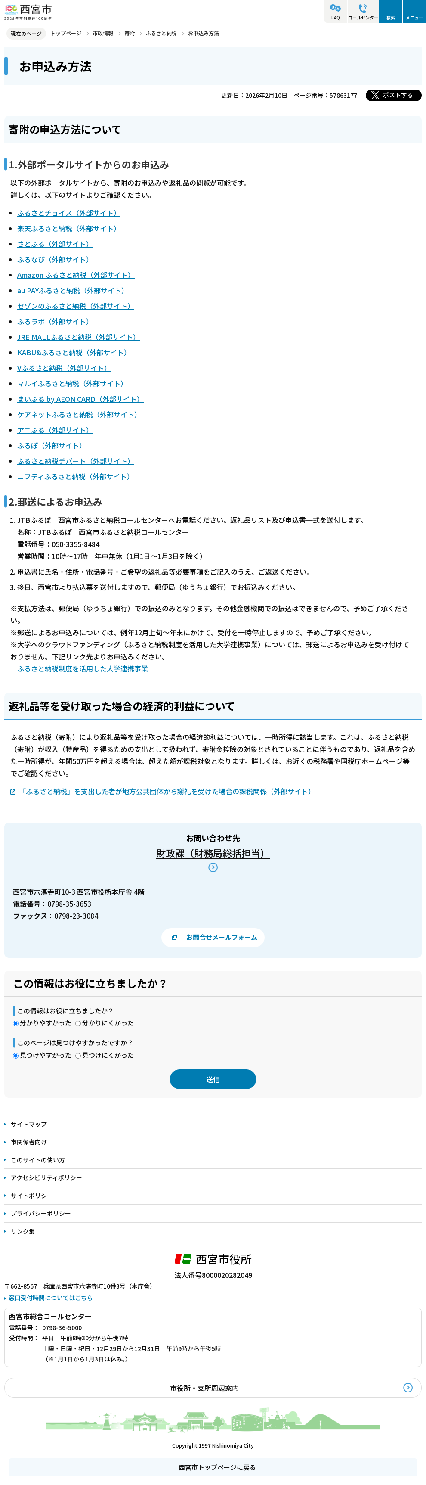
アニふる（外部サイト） (55, 430)
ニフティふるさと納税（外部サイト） (75, 476)
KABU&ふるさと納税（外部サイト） (74, 352)
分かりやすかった (45, 1022)
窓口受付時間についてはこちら (51, 1297)
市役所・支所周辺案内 (204, 1387)
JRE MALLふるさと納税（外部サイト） (78, 337)
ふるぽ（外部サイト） (51, 445)
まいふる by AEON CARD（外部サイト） (80, 399)
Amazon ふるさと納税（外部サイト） (76, 275)
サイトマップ (29, 1124)
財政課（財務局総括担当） (213, 853)
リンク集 (23, 1231)
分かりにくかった (108, 1022)
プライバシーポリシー (41, 1213)
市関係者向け (29, 1141)
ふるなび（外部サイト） (55, 259)
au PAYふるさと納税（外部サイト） (72, 290)
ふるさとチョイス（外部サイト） (68, 213)
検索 (390, 17)
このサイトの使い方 (38, 1160)
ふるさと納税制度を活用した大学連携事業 (82, 668)
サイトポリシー (32, 1195)
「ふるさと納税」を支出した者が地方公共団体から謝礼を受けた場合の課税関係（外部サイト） (167, 790)
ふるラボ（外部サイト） (55, 321)
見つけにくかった (108, 1054)
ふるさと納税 (161, 33)
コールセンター (363, 17)
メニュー (414, 17)
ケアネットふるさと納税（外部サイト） (79, 414)
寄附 (129, 33)
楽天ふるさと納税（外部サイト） (68, 228)
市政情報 (103, 33)
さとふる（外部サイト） (55, 244)
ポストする (398, 94)
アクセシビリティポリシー (46, 1177)
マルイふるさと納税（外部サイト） (72, 383)
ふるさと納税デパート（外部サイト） (75, 461)
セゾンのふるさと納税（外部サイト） (75, 306)
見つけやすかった (45, 1054)
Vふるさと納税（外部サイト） (64, 368)
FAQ (335, 17)
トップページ (65, 33)
